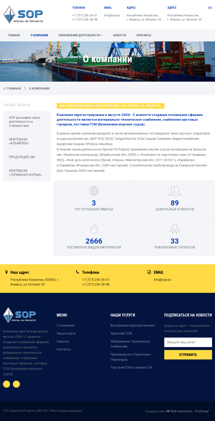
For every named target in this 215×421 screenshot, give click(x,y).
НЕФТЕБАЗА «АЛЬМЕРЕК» (19, 141)
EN (210, 8)
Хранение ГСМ (121, 333)
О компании (39, 35)
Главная (14, 35)
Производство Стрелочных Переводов (131, 357)
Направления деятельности (80, 35)
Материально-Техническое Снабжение (130, 344)
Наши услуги (66, 333)
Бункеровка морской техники (133, 325)
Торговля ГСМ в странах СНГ (132, 367)
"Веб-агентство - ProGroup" (189, 411)
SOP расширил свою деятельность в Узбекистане (24, 122)
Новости (119, 35)
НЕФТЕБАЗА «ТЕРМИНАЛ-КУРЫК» (25, 172)
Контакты (144, 35)
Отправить (188, 355)
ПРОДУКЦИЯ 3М (22, 157)
